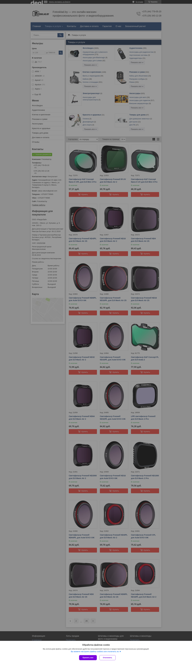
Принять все (88, 658)
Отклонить (107, 658)
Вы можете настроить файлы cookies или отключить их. (95, 651)
